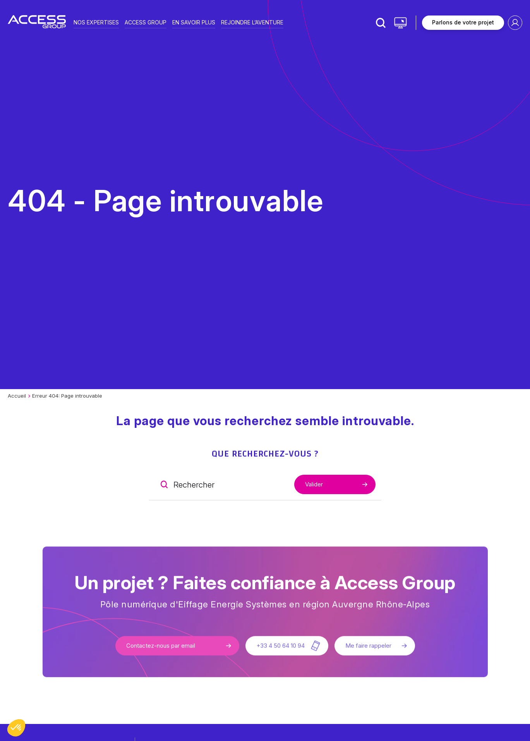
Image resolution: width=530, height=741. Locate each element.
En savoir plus (193, 22)
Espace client (515, 23)
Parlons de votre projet (463, 22)
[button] (16, 728)
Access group (145, 22)
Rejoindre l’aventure (252, 22)
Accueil (17, 396)
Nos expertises (96, 22)
